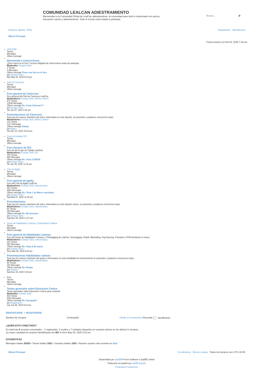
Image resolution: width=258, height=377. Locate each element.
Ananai (13, 270)
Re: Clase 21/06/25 (31, 159)
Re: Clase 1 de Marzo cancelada (38, 192)
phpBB (118, 359)
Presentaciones (16, 201)
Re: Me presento (30, 213)
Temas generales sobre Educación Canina (32, 288)
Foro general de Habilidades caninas (29, 234)
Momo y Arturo (42, 98)
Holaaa (25, 126)
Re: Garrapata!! (29, 300)
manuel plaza (41, 186)
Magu (13, 129)
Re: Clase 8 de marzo (32, 246)
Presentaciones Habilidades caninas (28, 255)
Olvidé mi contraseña (130, 317)
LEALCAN (12, 49)
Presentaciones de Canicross (24, 114)
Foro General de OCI (19, 147)
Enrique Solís (25, 65)
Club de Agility (13, 169)
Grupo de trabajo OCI (17, 136)
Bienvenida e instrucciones (23, 60)
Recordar (149, 317)
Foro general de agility (20, 180)
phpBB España (139, 363)
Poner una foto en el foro (34, 72)
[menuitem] (29, 29)
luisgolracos (16, 303)
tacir (115, 343)
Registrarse (34, 313)
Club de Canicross (15, 82)
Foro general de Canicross (23, 93)
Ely (36, 152)
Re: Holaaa (27, 267)
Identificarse (14, 313)
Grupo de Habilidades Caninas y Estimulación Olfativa (32, 223)
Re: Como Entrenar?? (33, 105)
